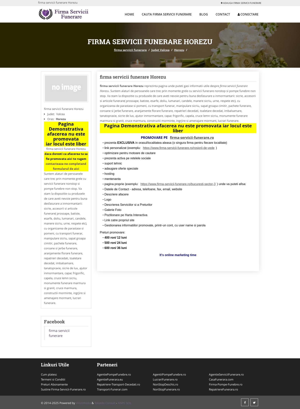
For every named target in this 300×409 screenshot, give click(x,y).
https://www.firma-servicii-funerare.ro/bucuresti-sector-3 (177, 184)
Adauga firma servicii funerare (241, 3)
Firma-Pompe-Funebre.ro (225, 384)
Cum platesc (49, 374)
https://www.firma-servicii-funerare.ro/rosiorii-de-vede (178, 148)
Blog (203, 14)
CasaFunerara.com (221, 379)
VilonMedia (83, 403)
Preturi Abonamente (54, 384)
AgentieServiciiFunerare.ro (226, 374)
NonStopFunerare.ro (166, 389)
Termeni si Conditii (53, 379)
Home (129, 14)
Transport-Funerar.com (112, 389)
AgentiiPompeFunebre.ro (169, 374)
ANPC (121, 403)
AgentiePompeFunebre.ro (114, 374)
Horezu (179, 50)
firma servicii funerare (130, 50)
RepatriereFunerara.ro (223, 389)
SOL (128, 403)
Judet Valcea (160, 50)
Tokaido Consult (105, 403)
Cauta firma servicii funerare (167, 14)
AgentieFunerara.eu (110, 379)
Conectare (248, 14)
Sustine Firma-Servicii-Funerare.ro (63, 389)
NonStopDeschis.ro (165, 384)
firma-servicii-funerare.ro (192, 137)
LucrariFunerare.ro (165, 379)
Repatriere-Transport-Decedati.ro (118, 384)
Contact (223, 14)
